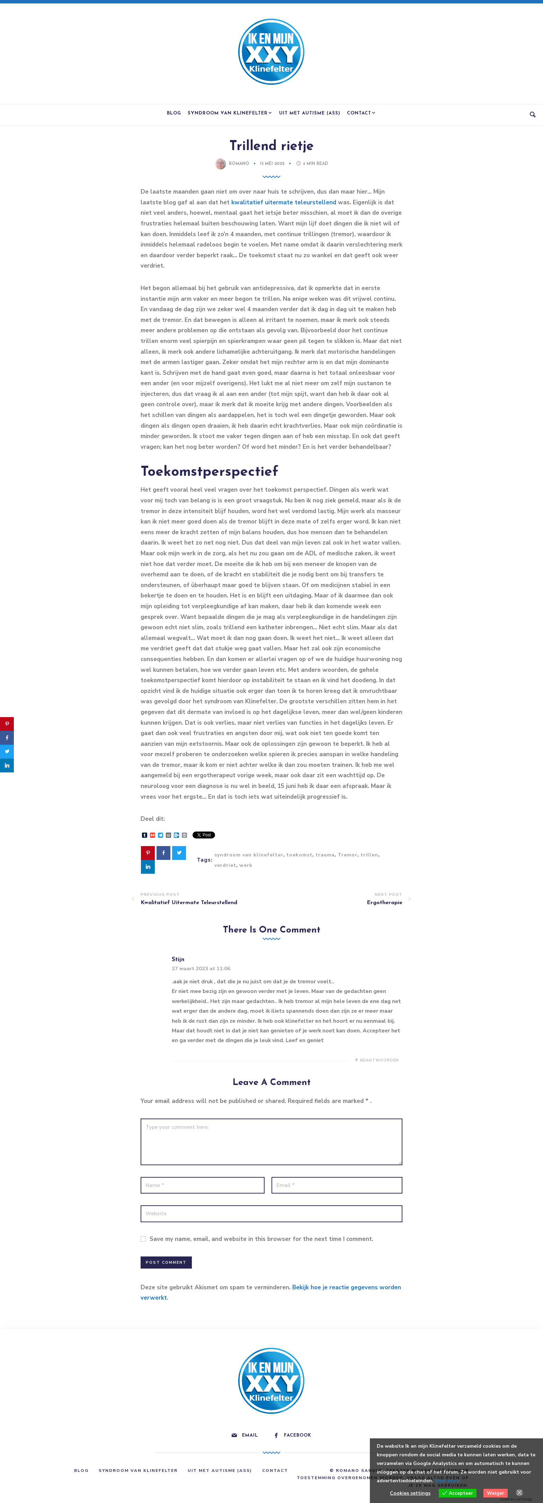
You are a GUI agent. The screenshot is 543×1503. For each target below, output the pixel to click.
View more (447, 1480)
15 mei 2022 (273, 164)
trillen (369, 855)
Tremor (347, 855)
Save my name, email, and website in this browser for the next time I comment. (261, 1239)
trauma (325, 855)
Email (250, 1435)
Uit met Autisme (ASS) (309, 113)
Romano (239, 164)
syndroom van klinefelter (248, 855)
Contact (359, 113)
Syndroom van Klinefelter (228, 113)
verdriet (225, 865)
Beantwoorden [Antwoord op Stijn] (379, 1060)
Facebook (297, 1435)
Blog (174, 113)
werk (245, 865)
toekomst (299, 855)
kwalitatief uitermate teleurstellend (283, 202)
